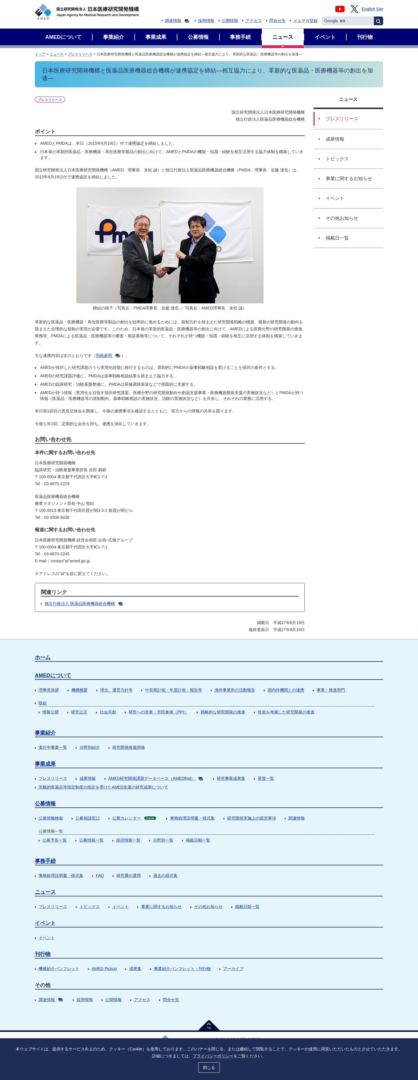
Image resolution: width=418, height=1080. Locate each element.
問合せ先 (277, 20)
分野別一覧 (163, 840)
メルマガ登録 (305, 20)
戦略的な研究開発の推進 (223, 712)
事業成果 (45, 764)
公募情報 (45, 804)
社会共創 (108, 712)
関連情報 (297, 818)
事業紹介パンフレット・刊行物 (182, 968)
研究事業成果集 (231, 778)
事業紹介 (45, 733)
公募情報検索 (51, 818)
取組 (43, 703)
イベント (120, 906)
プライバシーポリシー (213, 1056)
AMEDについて (53, 675)
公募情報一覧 (91, 840)
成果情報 (88, 778)
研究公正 (79, 712)
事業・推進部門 (331, 690)
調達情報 (177, 20)
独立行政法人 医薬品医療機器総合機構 (84, 603)
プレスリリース (80, 54)
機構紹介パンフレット (59, 968)
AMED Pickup (104, 968)
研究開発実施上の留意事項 (251, 818)
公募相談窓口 (87, 818)
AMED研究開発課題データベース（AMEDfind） (155, 778)
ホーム (43, 657)
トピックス (90, 906)
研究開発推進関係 (128, 747)
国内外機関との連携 (286, 690)
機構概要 (79, 690)
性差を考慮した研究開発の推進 (286, 712)
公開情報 (230, 20)
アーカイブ (233, 968)
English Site (372, 9)
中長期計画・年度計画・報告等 (173, 690)
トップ (40, 54)
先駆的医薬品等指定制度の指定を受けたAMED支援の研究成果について (103, 787)
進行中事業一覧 (53, 747)
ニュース (57, 54)
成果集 (135, 968)
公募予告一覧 (54, 840)
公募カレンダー (134, 818)
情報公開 (50, 712)
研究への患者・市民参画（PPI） (158, 712)
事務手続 (45, 861)
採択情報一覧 (128, 840)
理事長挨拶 (49, 690)
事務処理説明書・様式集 (192, 818)
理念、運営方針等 (116, 690)
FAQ (100, 875)
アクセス (254, 20)
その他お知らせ (208, 906)
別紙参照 (108, 355)
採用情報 (206, 20)
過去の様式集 (165, 875)
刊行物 (43, 954)
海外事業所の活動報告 (235, 690)
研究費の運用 (128, 875)
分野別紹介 (90, 747)
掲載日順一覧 (198, 840)
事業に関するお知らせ (161, 906)
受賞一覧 (266, 778)
